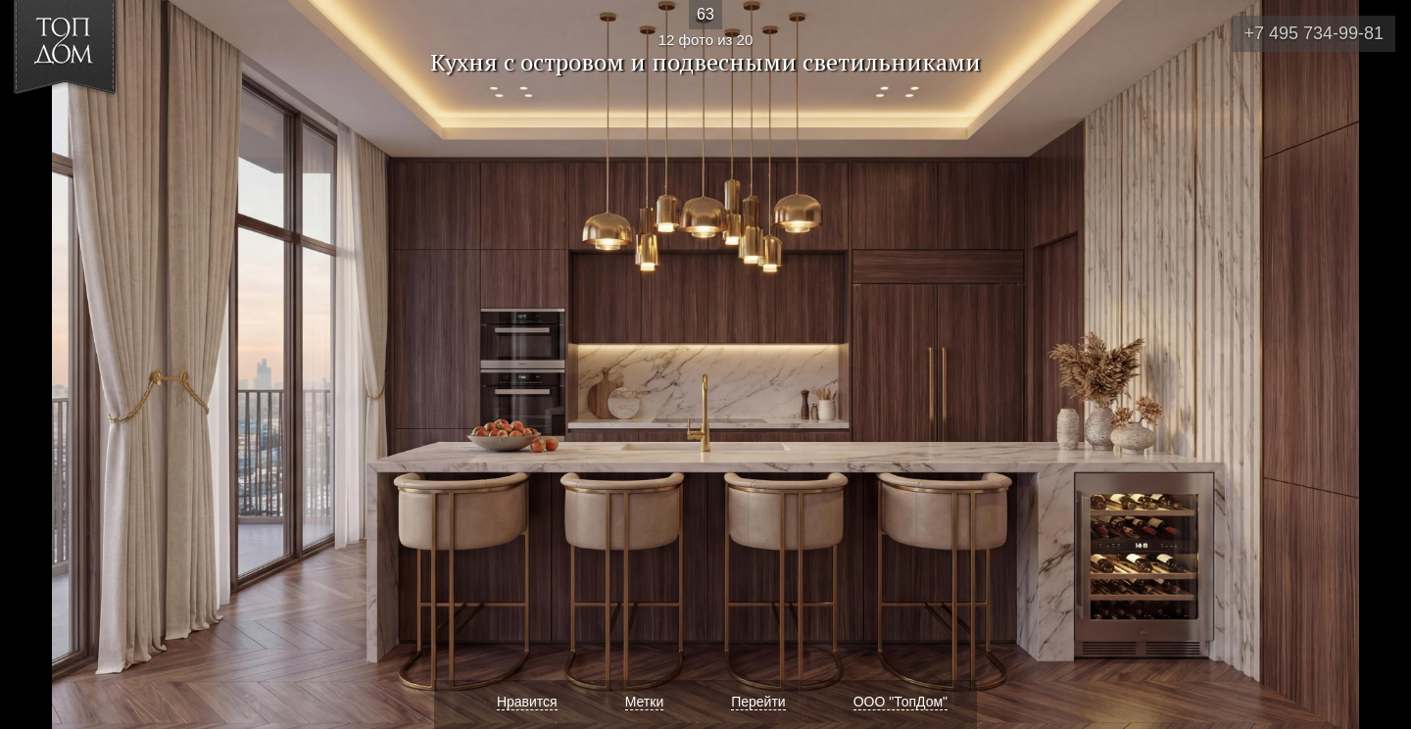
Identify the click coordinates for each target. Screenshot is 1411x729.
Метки (644, 701)
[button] (87, 128)
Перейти (758, 701)
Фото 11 (38, 364)
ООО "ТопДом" (900, 701)
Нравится (527, 701)
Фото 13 (1373, 364)
